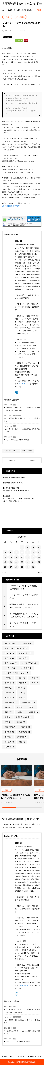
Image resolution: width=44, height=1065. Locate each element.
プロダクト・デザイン (11, 451)
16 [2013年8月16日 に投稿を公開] (28, 557)
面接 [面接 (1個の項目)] (22, 742)
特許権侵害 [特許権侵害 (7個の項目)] (10, 727)
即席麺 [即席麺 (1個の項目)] (21, 688)
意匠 (7, 17)
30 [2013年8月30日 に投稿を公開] (28, 567)
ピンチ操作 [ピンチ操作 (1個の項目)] (26, 668)
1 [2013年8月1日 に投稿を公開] (22, 547)
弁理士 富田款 (20, 17)
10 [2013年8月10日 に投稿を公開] (33, 552)
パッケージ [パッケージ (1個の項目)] (10, 668)
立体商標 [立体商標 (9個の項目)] (9, 732)
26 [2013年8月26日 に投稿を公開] (5, 567)
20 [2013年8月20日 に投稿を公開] (11, 562)
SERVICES (22, 1056)
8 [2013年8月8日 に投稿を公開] (22, 552)
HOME (4, 1056)
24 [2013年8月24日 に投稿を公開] (33, 562)
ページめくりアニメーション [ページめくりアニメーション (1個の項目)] (17, 673)
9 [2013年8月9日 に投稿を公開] (27, 552)
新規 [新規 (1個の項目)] (7, 717)
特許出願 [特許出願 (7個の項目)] (20, 722)
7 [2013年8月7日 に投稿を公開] (16, 552)
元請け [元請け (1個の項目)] (23, 683)
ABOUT (12, 1056)
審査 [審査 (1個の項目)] (22, 697)
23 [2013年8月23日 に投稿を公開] (28, 562)
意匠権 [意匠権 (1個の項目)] (8, 712)
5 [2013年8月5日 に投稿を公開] (5, 552)
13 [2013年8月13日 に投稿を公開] (11, 557)
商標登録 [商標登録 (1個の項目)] (9, 692)
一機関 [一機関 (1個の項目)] (8, 678)
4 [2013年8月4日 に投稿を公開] (38, 547)
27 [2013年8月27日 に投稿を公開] (11, 567)
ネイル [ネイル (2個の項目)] (23, 658)
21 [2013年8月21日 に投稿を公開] (16, 562)
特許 (14, 404)
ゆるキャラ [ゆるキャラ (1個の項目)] (26, 643)
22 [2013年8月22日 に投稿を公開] (22, 562)
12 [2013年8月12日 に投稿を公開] (5, 557)
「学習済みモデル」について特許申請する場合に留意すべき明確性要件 (22, 409)
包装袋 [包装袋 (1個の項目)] (8, 688)
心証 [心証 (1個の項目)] (20, 707)
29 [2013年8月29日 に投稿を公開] (22, 567)
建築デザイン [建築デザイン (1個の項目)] (28, 702)
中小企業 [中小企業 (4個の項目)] (9, 683)
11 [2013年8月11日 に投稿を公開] (39, 552)
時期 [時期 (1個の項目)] (7, 722)
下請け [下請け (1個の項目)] (21, 678)
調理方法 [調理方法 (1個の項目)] (22, 737)
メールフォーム (24, 384)
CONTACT (32, 1056)
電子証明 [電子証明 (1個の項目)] (9, 742)
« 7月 (4, 573)
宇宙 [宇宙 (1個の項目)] (22, 692)
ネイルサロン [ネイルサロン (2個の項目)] (11, 663)
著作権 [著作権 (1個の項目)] (8, 737)
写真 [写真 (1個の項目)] (35, 683)
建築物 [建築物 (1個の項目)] (8, 707)
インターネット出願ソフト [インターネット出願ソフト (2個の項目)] (16, 648)
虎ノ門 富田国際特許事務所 (11, 206)
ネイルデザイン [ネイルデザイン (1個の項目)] (29, 663)
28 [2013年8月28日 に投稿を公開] (16, 567)
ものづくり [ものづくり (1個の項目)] (10, 643)
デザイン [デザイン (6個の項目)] (9, 658)
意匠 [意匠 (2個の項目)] (31, 707)
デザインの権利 (27, 451)
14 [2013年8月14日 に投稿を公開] (16, 557)
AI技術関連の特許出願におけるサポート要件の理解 (22, 419)
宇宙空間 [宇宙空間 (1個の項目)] (9, 697)
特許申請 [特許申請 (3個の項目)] (25, 727)
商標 (14, 437)
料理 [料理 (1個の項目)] (20, 712)
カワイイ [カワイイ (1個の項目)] (9, 653)
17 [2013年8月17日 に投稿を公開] (33, 557)
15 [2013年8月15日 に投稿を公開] (22, 557)
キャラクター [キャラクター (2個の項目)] (25, 653)
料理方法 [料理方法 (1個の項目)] (33, 712)
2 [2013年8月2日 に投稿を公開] (27, 547)
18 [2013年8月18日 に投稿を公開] (39, 557)
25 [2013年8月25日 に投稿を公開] (39, 562)
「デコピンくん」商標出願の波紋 (17, 440)
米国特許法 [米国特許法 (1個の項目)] (24, 732)
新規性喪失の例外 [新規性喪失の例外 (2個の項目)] (23, 717)
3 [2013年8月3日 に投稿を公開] (33, 547)
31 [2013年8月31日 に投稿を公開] (33, 567)
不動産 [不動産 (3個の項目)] (34, 678)
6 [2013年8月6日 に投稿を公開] (10, 552)
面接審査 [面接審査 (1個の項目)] (9, 747)
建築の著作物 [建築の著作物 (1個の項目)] (11, 702)
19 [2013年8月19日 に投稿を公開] (5, 562)
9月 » (40, 573)
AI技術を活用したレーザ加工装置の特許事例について (22, 430)
